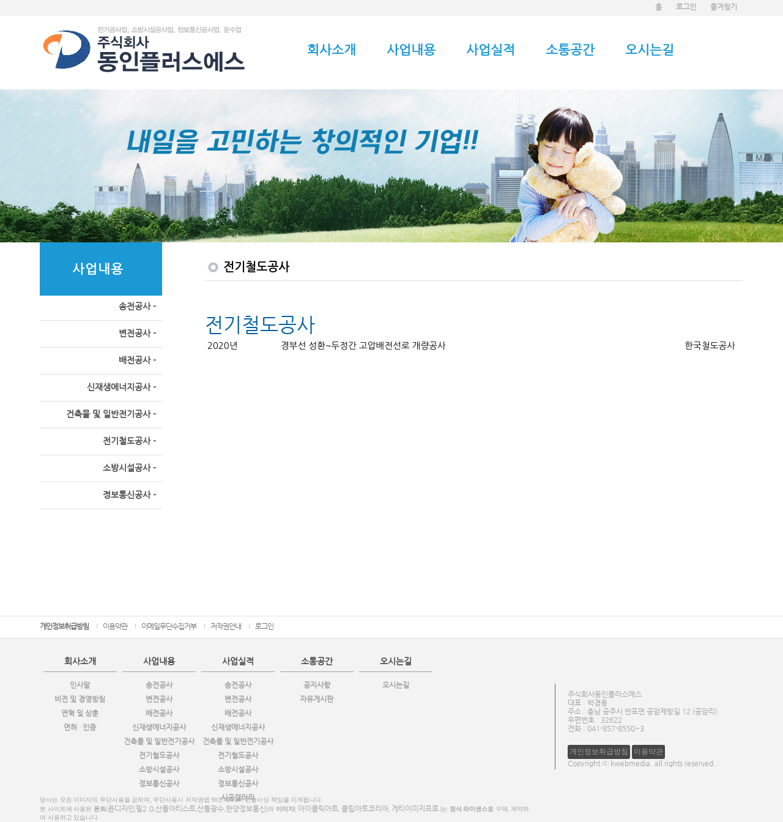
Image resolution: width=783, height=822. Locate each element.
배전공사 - (137, 360)
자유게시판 (316, 699)
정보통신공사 (159, 783)
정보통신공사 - (129, 494)
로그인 (264, 626)
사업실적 (490, 49)
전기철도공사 (159, 755)
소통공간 (570, 49)
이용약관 (115, 626)
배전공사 (159, 713)
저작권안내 (225, 626)
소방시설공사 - (129, 468)
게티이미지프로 (415, 808)
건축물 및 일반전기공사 (159, 741)
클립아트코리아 (364, 808)
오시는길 (649, 49)
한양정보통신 (246, 808)
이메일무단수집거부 (168, 626)
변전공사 (159, 699)
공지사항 (316, 685)
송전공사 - (137, 306)
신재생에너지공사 (159, 727)
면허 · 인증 (80, 727)
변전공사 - (137, 333)
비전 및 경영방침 (79, 699)
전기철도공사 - (129, 441)
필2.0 (145, 808)
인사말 (80, 685)
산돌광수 (210, 808)
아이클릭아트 (318, 808)
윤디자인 (121, 808)
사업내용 (411, 49)
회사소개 (331, 49)
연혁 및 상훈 (79, 713)
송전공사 (159, 685)
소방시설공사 (159, 769)
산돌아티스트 (175, 808)
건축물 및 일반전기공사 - (111, 414)
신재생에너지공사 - (121, 387)
